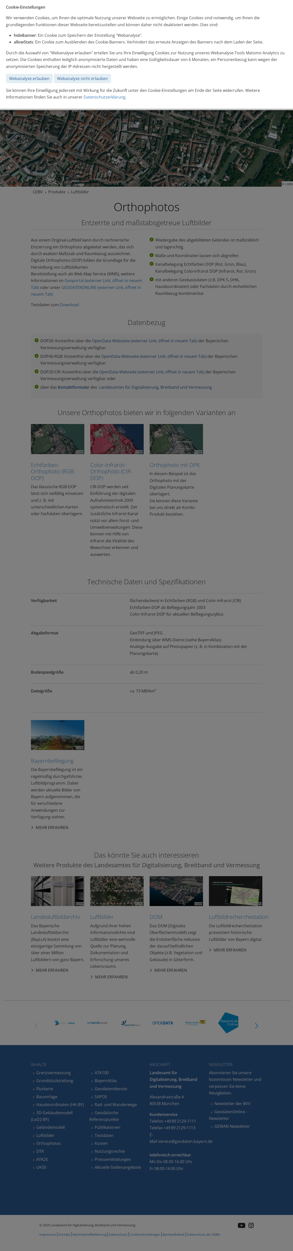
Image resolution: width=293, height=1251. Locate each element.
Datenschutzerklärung (104, 97)
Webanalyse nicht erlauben (82, 78)
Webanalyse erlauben (29, 78)
